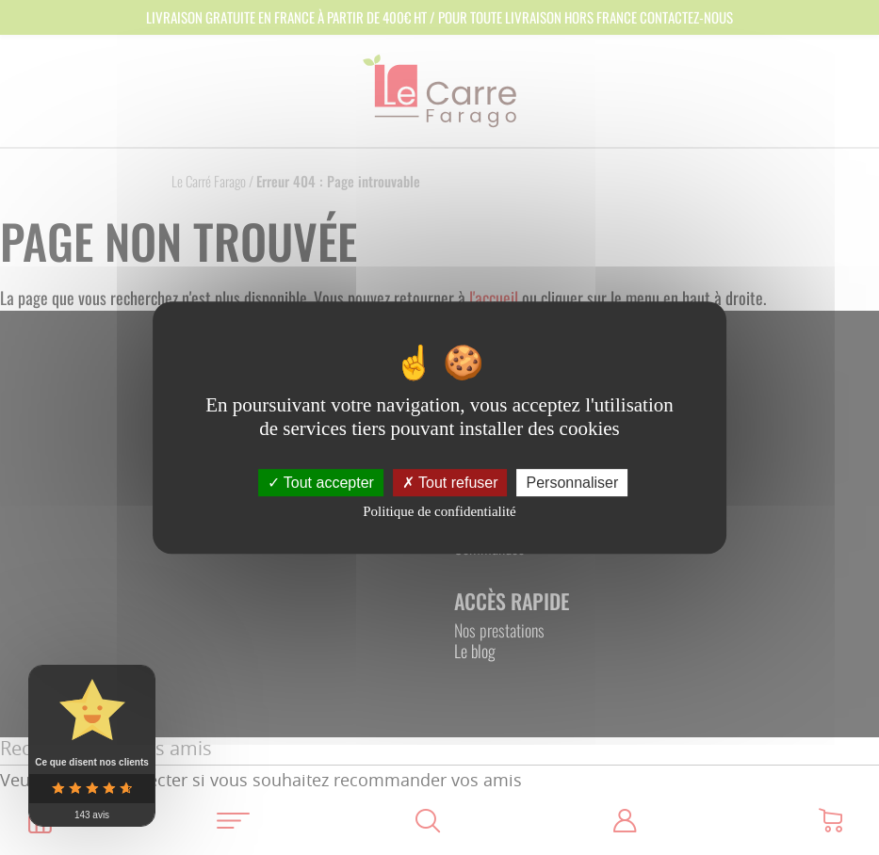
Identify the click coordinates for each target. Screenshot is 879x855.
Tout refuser (450, 483)
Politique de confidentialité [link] (439, 511)
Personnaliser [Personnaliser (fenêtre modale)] (573, 483)
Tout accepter (321, 483)
